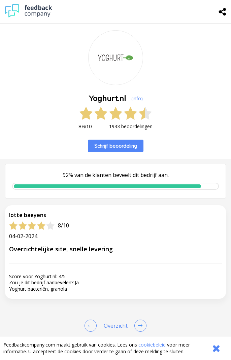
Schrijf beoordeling (115, 146)
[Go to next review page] (139, 326)
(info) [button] (137, 98)
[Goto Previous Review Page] (92, 326)
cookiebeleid (152, 344)
